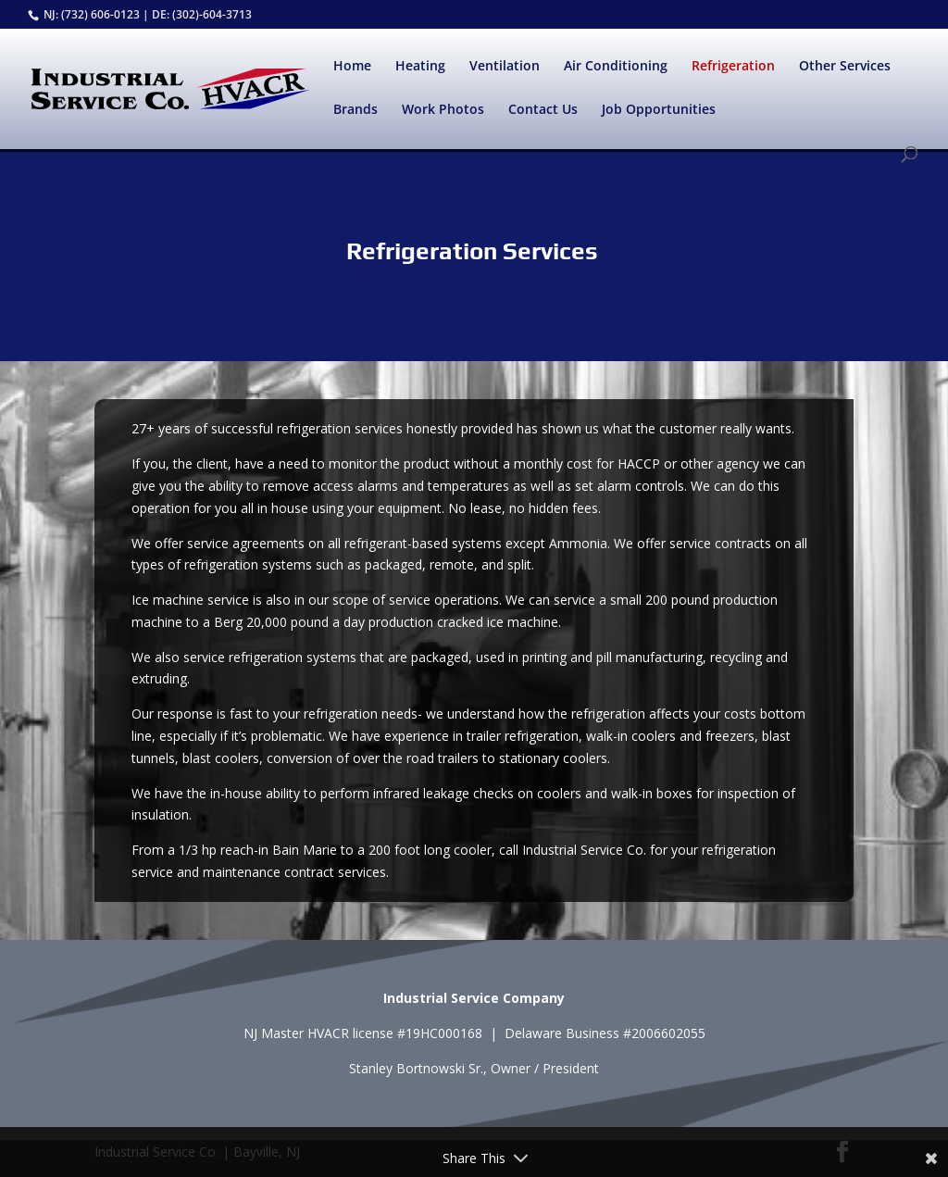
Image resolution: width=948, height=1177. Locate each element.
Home (352, 66)
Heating (420, 66)
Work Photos (443, 110)
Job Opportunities (659, 110)
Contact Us (543, 110)
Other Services (845, 66)
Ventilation (504, 66)
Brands (355, 110)
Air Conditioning (615, 66)
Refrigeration (733, 66)
